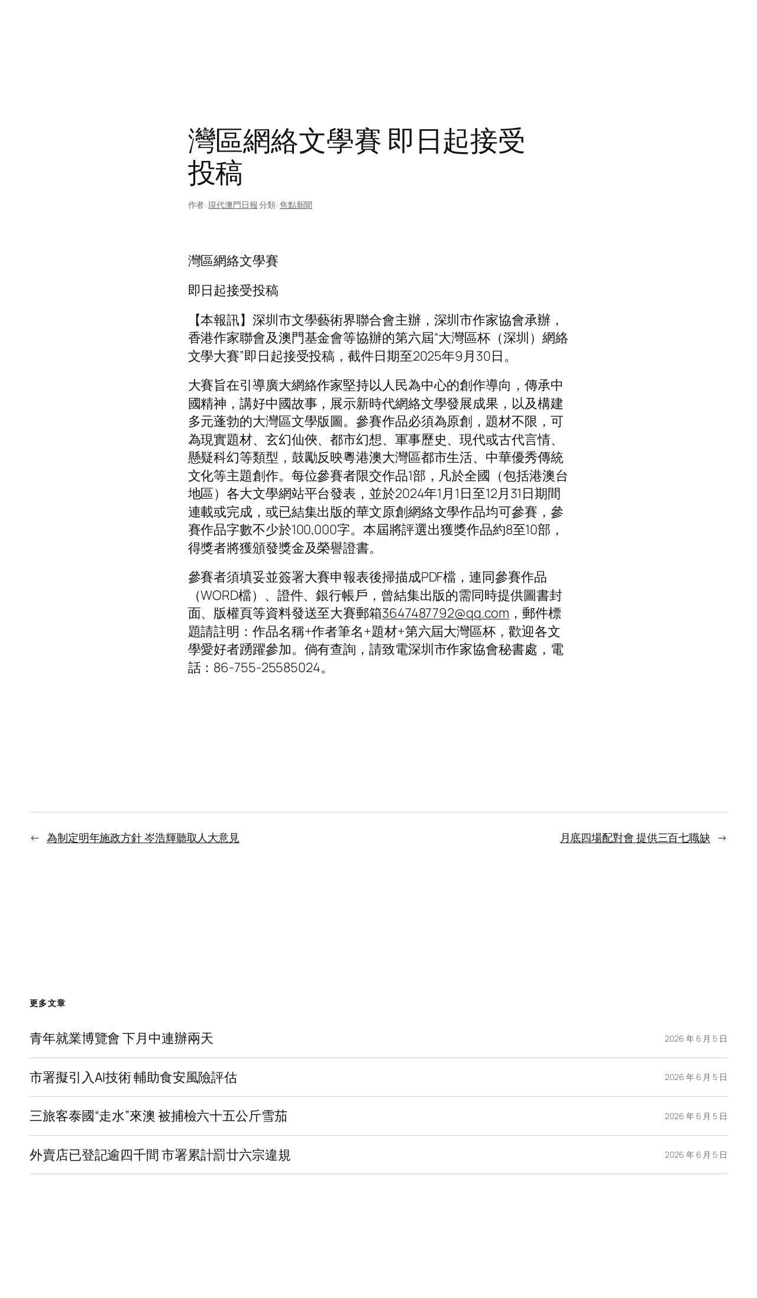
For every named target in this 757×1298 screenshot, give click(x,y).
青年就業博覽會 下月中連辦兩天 (121, 1038)
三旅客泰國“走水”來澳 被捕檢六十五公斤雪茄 (158, 1116)
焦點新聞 (296, 204)
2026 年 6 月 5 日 (696, 1038)
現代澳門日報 (232, 204)
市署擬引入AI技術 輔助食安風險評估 (133, 1077)
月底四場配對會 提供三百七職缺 (635, 837)
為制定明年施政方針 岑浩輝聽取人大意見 (143, 837)
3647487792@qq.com (445, 613)
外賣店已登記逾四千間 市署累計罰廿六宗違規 (160, 1155)
